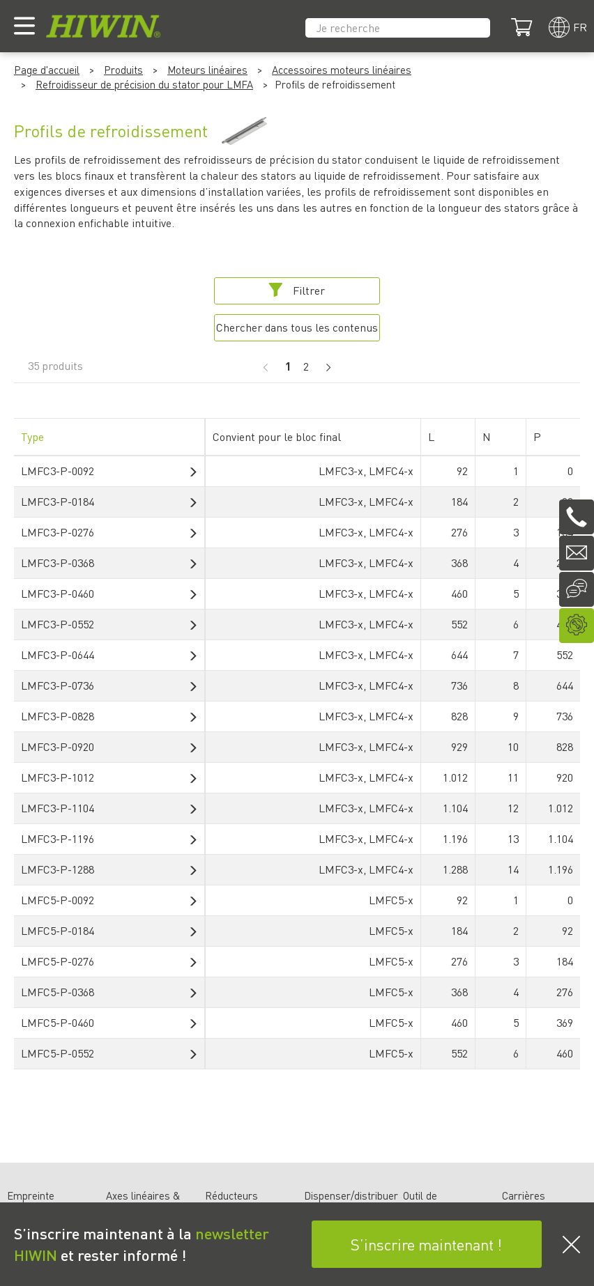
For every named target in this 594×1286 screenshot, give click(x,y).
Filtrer (296, 290)
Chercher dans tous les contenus (297, 327)
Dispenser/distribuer (351, 1195)
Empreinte (30, 1195)
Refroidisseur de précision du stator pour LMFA (144, 84)
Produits (123, 70)
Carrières (523, 1195)
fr (580, 27)
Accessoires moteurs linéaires (341, 70)
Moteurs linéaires (207, 70)
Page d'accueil (46, 70)
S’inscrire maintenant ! (426, 1244)
